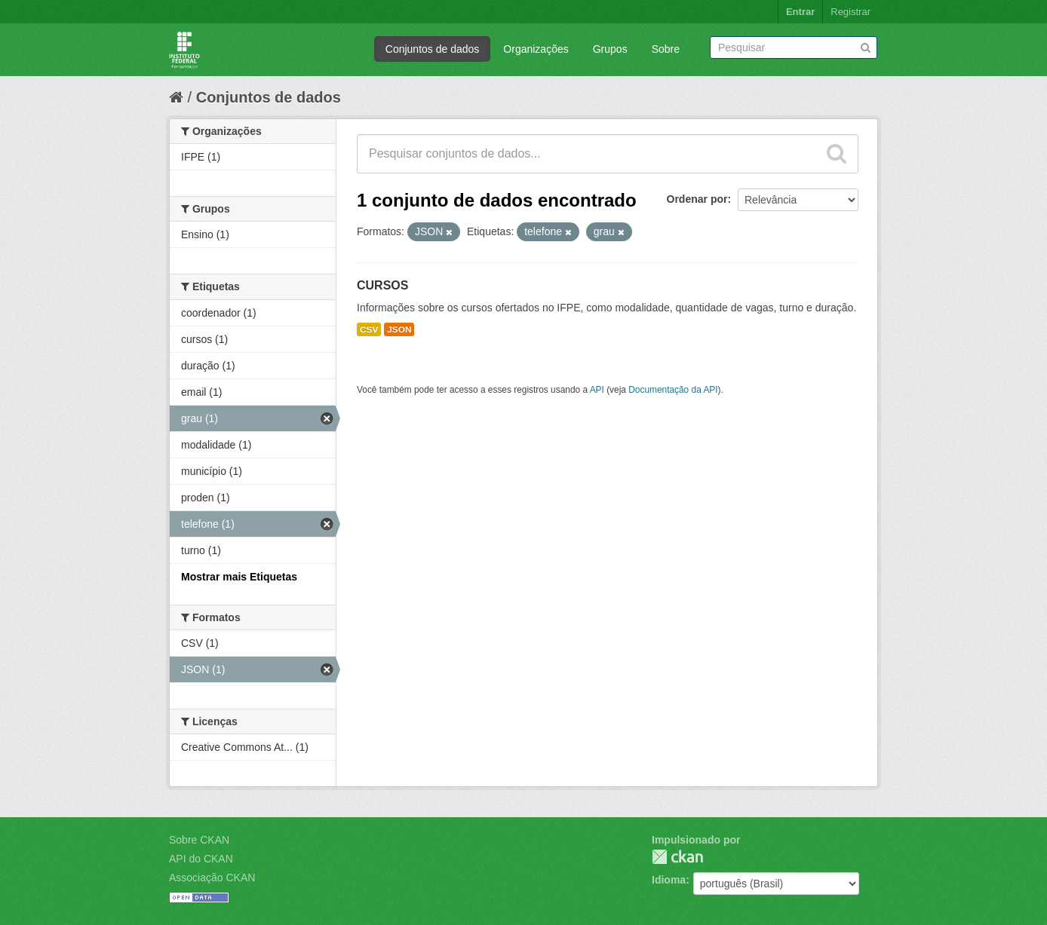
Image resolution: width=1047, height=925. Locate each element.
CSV (369, 329)
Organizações (535, 49)
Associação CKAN (212, 877)
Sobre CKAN (199, 840)
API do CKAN (201, 859)
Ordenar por (697, 199)
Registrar (850, 11)
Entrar (800, 11)
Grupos (610, 49)
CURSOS (382, 285)
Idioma (669, 880)
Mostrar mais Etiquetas (239, 577)
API (597, 389)
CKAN (677, 857)
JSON (399, 329)
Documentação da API (672, 389)
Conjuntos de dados (432, 49)
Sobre (666, 49)
